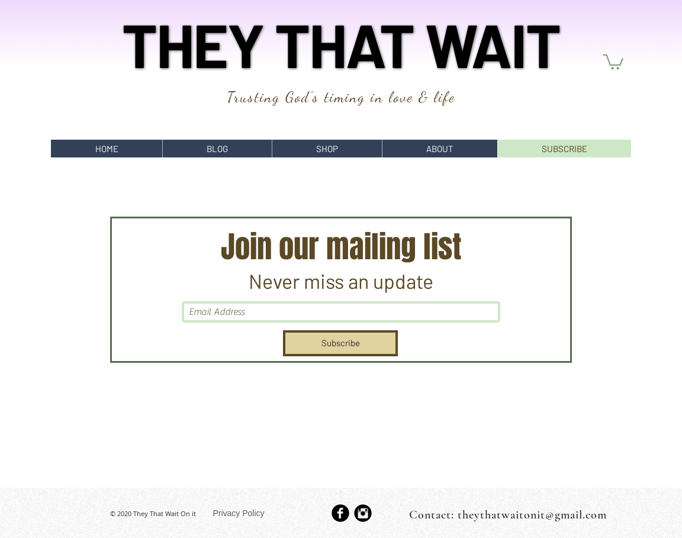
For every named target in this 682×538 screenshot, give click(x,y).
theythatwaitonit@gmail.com (532, 515)
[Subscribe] (340, 343)
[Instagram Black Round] (363, 513)
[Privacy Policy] (239, 513)
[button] (613, 61)
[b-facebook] (340, 513)
